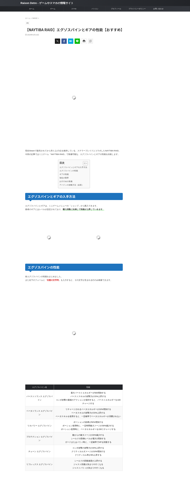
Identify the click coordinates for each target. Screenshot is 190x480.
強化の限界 (64, 178)
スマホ (73, 9)
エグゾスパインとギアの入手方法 (73, 167)
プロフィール (116, 9)
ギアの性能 (64, 174)
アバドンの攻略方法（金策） (71, 185)
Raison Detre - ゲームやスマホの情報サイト (47, 3)
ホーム (31, 9)
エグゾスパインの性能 (68, 171)
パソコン (95, 9)
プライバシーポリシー (137, 9)
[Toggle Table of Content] (84, 163)
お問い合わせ (158, 9)
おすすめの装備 (65, 181)
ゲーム (52, 9)
